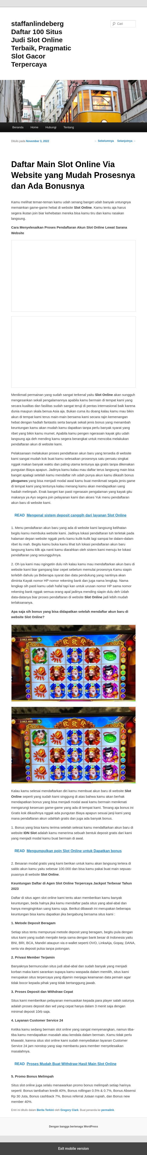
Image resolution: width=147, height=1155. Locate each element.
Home (34, 127)
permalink (107, 1110)
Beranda (17, 127)
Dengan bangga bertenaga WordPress (73, 1126)
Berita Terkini (45, 1110)
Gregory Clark (69, 1110)
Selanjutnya (126, 141)
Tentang (69, 127)
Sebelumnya (104, 141)
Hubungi (51, 127)
